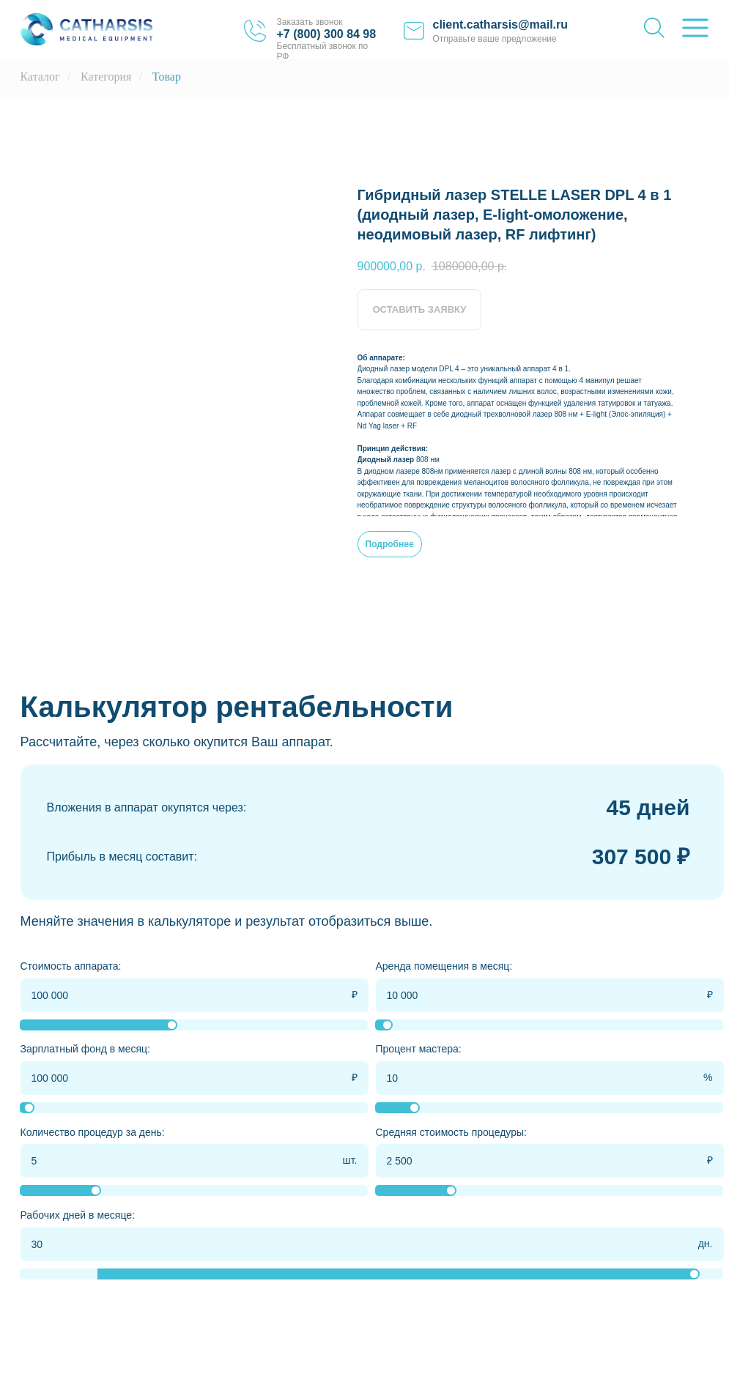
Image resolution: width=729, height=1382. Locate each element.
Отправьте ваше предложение (495, 39)
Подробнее (390, 544)
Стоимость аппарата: (71, 966)
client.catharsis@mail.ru (501, 24)
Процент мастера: (419, 1049)
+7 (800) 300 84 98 (327, 34)
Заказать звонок (310, 22)
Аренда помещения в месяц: (444, 966)
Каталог (40, 76)
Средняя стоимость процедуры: (451, 1132)
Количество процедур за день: (93, 1132)
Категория (106, 76)
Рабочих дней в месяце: (78, 1215)
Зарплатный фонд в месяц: (86, 1049)
